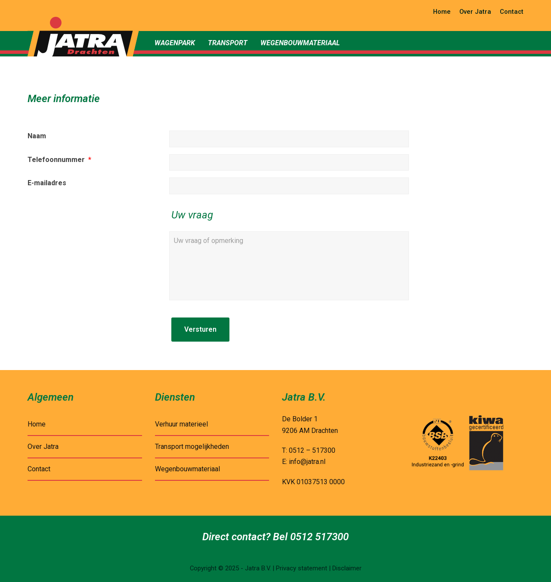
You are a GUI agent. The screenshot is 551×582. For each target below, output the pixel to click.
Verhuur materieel (181, 424)
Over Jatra (43, 446)
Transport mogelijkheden (192, 446)
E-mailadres (47, 183)
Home (37, 424)
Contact (39, 469)
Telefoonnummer (59, 160)
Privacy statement (301, 568)
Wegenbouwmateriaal (187, 469)
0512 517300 (319, 537)
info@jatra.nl (307, 462)
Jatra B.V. (258, 568)
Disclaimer (347, 568)
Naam (37, 136)
